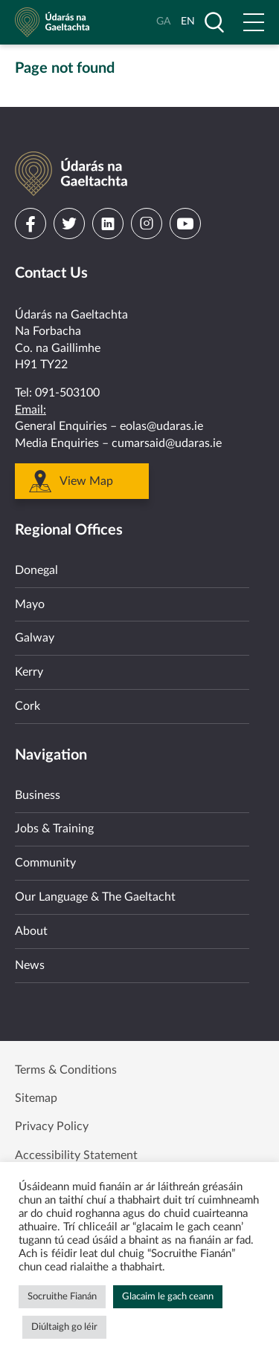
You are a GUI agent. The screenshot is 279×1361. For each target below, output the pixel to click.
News (30, 965)
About (31, 931)
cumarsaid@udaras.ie (167, 443)
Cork (27, 706)
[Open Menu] (253, 22)
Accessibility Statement (76, 1155)
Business (37, 795)
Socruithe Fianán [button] (62, 1297)
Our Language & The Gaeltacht (95, 897)
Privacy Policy (52, 1126)
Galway (34, 638)
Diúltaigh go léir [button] (64, 1327)
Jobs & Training (54, 829)
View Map (86, 481)
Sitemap (36, 1098)
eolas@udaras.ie (161, 426)
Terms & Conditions (66, 1070)
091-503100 (67, 393)
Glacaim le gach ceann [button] (168, 1297)
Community (45, 863)
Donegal (36, 570)
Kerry (29, 672)
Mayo (30, 604)
